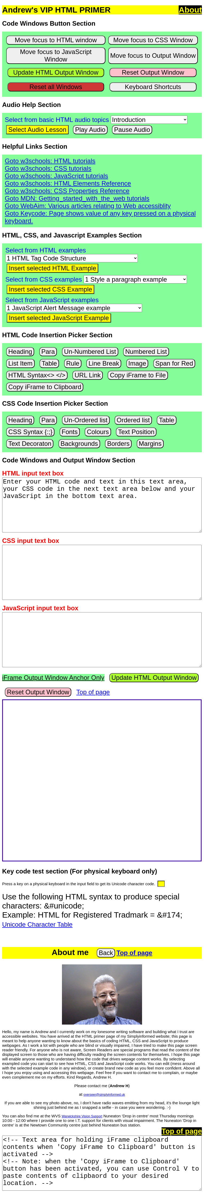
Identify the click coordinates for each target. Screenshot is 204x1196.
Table (49, 363)
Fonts (70, 431)
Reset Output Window (153, 72)
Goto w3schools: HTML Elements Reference (68, 183)
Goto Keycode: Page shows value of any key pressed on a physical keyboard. (100, 217)
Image (137, 363)
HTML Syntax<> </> (36, 375)
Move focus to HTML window (56, 40)
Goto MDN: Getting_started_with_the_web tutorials (77, 198)
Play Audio (90, 129)
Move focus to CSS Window (153, 40)
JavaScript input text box (40, 608)
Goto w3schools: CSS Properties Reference (67, 190)
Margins (150, 443)
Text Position (136, 431)
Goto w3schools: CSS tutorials (48, 168)
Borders (118, 443)
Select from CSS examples (43, 279)
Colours (98, 431)
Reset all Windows (55, 86)
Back (106, 952)
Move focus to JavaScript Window (56, 55)
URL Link (87, 375)
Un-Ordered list (86, 420)
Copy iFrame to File (138, 375)
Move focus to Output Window (153, 55)
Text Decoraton (29, 443)
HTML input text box (33, 473)
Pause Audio (132, 129)
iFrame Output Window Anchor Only (53, 677)
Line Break (103, 363)
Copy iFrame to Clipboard (44, 386)
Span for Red (174, 363)
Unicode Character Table (37, 924)
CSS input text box (30, 540)
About (190, 9)
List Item (20, 363)
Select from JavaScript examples (52, 300)
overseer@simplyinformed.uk (104, 1095)
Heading (20, 351)
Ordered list (133, 420)
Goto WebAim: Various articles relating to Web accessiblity (88, 205)
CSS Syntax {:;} (30, 431)
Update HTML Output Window (55, 72)
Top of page (93, 692)
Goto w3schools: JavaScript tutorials (56, 175)
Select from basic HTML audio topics (57, 119)
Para (48, 351)
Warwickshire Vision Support (82, 1116)
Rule (72, 363)
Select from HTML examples (45, 250)
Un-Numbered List (90, 351)
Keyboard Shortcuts (153, 86)
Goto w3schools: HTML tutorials (50, 160)
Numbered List (146, 351)
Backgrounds (79, 443)
